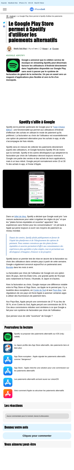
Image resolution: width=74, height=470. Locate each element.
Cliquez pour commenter (37, 435)
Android (13, 16)
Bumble (9, 267)
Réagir (45, 49)
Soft (40, 9)
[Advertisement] (37, 101)
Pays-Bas (57, 290)
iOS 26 (30, 3)
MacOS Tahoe (39, 3)
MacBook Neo (13, 3)
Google (11, 55)
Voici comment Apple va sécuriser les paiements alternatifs (39, 390)
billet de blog (20, 216)
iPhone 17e (23, 3)
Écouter (55, 49)
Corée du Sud (39, 290)
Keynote (4, 3)
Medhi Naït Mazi (20, 49)
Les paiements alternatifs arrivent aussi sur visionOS (36, 379)
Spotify (21, 55)
